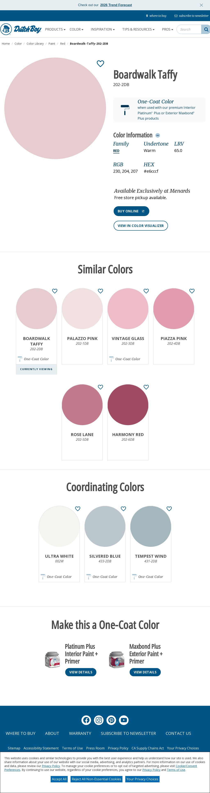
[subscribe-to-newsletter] (192, 16)
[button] (159, 109)
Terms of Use (176, 770)
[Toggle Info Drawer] (157, 135)
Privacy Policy (51, 766)
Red (116, 150)
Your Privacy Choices (142, 779)
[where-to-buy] (156, 16)
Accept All (59, 779)
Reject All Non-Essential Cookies (96, 779)
